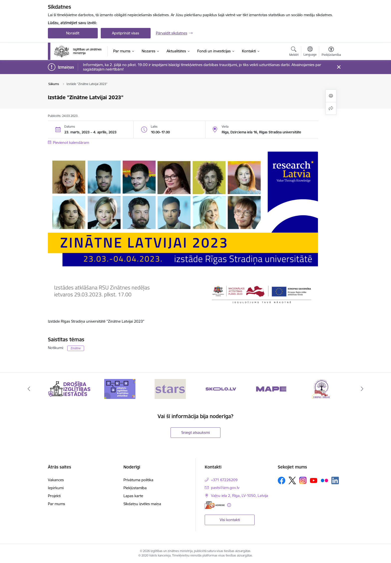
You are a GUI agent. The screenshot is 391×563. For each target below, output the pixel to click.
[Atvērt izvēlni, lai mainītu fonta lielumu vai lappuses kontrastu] (331, 52)
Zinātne (76, 348)
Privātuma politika (138, 479)
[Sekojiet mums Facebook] (281, 480)
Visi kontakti (230, 519)
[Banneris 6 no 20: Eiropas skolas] (321, 388)
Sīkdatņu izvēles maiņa (142, 503)
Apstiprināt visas (125, 33)
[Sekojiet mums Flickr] (324, 480)
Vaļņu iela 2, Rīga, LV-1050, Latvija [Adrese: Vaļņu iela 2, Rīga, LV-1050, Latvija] (239, 495)
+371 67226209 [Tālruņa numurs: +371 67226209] (224, 479)
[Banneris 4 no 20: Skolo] (220, 388)
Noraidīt (72, 33)
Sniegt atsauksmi (195, 432)
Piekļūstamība (135, 487)
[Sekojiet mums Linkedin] (335, 480)
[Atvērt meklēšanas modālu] (294, 52)
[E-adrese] (215, 505)
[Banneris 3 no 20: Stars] (170, 388)
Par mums (56, 503)
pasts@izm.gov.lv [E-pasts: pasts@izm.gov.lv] (225, 487)
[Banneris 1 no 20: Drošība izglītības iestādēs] (69, 388)
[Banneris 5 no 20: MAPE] (271, 388)
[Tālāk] (362, 389)
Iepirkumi (56, 487)
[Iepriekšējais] (29, 389)
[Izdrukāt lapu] (331, 96)
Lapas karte (133, 495)
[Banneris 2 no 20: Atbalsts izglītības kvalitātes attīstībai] (119, 388)
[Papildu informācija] (229, 505)
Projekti (54, 495)
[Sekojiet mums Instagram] (303, 480)
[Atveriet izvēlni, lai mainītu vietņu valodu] (310, 52)
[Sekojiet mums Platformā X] (292, 480)
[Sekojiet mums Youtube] (313, 480)
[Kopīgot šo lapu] (331, 108)
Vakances (56, 479)
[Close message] (338, 67)
